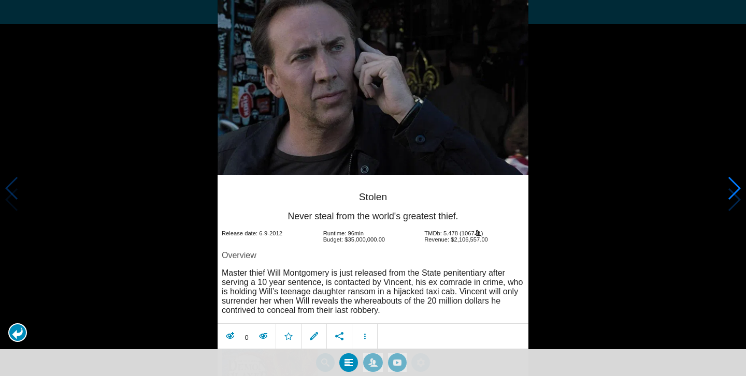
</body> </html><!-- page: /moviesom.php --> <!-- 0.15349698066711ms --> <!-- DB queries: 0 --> (373, 188)
